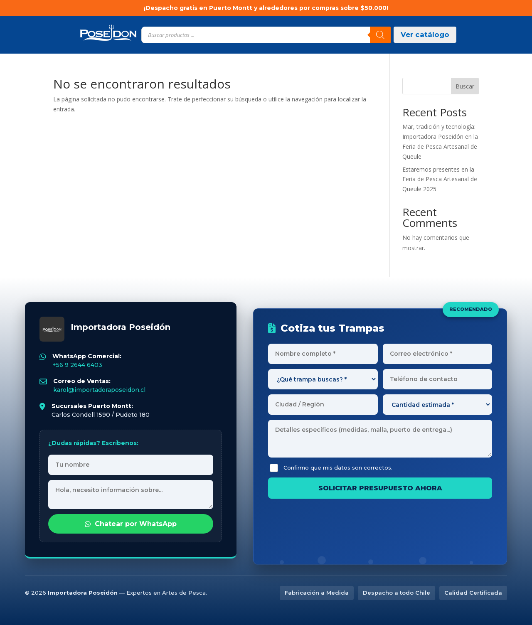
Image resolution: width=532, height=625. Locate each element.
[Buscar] (380, 35)
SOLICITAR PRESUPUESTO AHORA (380, 488)
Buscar (465, 86)
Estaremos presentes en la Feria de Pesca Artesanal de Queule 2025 (439, 179)
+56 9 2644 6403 (77, 365)
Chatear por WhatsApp (131, 524)
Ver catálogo (425, 34)
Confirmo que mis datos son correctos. (331, 468)
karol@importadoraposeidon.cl (99, 390)
